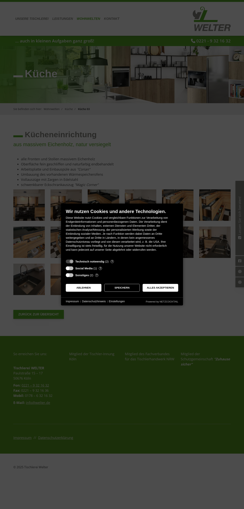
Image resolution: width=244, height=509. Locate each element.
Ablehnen (83, 287)
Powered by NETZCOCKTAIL (162, 301)
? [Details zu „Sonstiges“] (97, 275)
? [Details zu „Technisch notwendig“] (112, 261)
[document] (122, 233)
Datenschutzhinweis (94, 301)
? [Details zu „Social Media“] (100, 268)
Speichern (122, 287)
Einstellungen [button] (117, 301)
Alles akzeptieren (160, 287)
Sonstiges (82, 275)
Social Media (84, 268)
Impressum (72, 301)
